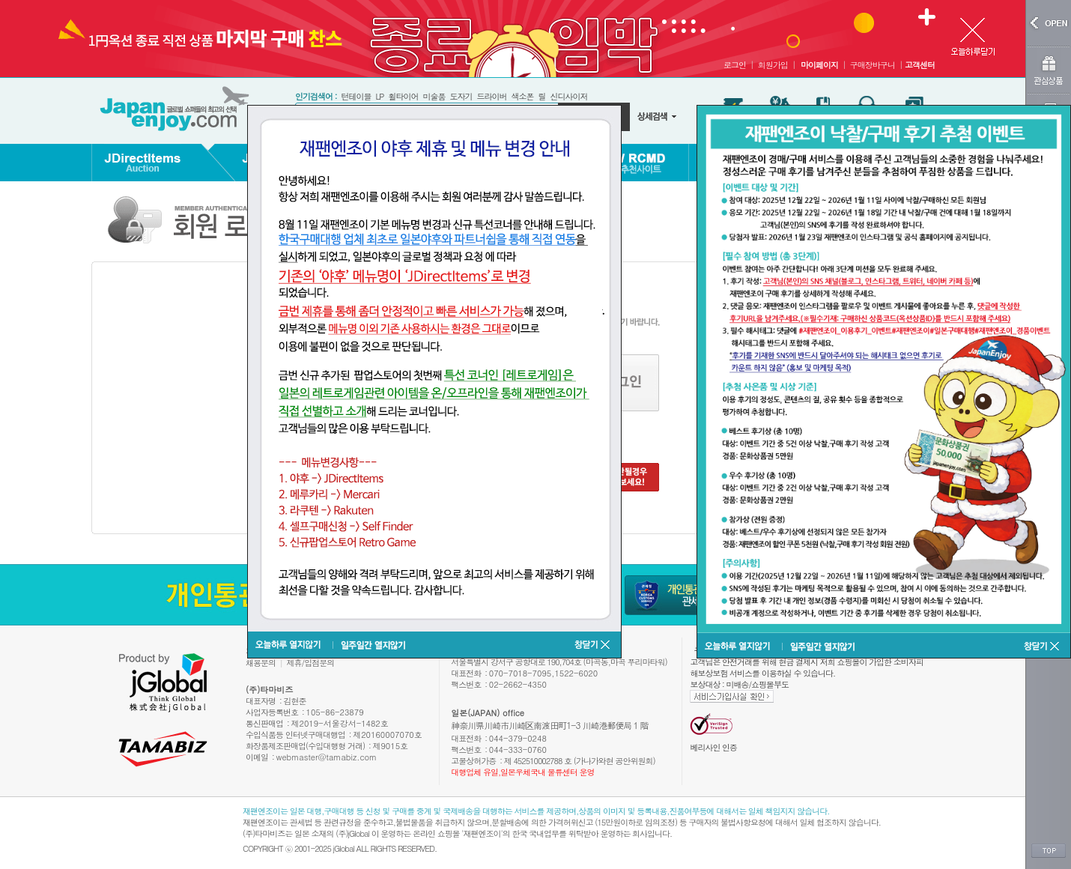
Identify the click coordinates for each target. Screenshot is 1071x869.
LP (379, 96)
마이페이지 (819, 64)
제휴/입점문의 (311, 662)
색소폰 (522, 96)
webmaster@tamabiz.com (326, 757)
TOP (1048, 851)
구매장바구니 (872, 64)
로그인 (734, 64)
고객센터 (920, 64)
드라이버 (491, 96)
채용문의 (261, 662)
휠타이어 (403, 96)
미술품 (433, 96)
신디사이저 (568, 96)
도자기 (460, 96)
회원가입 (773, 64)
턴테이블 (356, 96)
